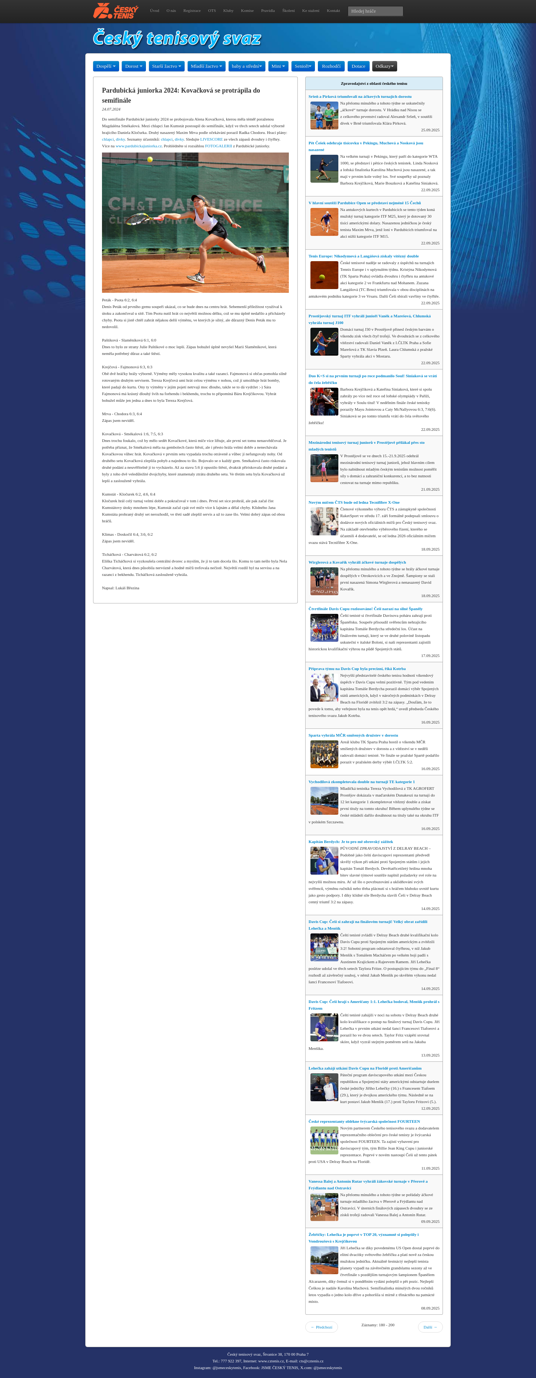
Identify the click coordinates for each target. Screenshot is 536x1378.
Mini (278, 66)
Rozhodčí (331, 66)
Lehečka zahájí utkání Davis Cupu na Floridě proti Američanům (365, 1068)
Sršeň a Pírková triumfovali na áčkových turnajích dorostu (360, 96)
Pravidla (268, 10)
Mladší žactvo (207, 66)
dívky (120, 139)
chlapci (108, 139)
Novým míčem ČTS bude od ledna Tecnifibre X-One (354, 502)
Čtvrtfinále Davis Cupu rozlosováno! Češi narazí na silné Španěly (366, 608)
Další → (430, 1327)
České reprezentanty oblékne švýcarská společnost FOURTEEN (364, 1121)
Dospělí (106, 66)
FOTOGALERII (218, 146)
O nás (171, 10)
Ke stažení (310, 10)
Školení (288, 10)
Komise (247, 10)
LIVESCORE (211, 139)
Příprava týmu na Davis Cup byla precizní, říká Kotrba (357, 668)
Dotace (359, 66)
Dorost (134, 66)
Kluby (228, 10)
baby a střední (247, 66)
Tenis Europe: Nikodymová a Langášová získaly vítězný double (364, 256)
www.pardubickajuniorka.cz (139, 146)
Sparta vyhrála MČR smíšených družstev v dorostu (353, 735)
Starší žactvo (166, 66)
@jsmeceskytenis (227, 1367)
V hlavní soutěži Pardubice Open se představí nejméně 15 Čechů (365, 203)
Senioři (303, 66)
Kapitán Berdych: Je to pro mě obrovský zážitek (351, 841)
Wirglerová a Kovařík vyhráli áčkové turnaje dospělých (357, 562)
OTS (212, 10)
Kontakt (333, 10)
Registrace (192, 10)
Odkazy (384, 66)
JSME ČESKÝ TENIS (279, 1367)
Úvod (154, 10)
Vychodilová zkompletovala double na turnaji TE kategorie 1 (362, 781)
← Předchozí (321, 1327)
